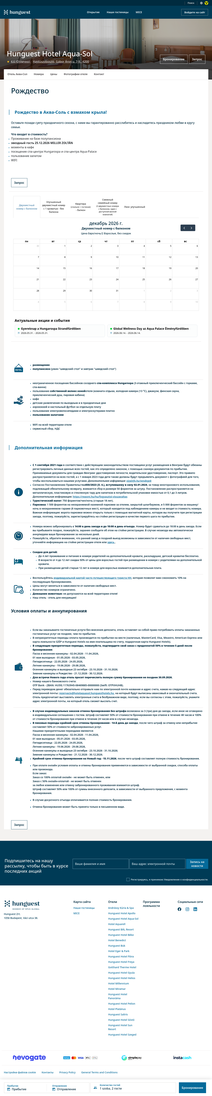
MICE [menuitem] (139, 12)
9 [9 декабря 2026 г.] (91, 257)
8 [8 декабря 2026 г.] (64, 257)
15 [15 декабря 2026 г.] (64, 268)
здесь (110, 542)
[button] (47, 1087)
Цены (53, 74)
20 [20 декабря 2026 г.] (196, 268)
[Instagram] (187, 909)
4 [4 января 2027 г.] (38, 301)
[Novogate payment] (29, 1058)
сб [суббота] (159, 241)
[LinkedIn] (195, 909)
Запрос (197, 59)
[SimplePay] (131, 1058)
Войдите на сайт (194, 12)
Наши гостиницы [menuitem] (118, 12)
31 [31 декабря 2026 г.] (117, 290)
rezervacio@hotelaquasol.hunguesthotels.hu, (87, 693)
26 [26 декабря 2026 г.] (170, 279)
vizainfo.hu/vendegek (138, 480)
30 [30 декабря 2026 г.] (91, 290)
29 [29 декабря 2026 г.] (64, 290)
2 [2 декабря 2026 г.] (91, 245)
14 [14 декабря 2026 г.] (38, 268)
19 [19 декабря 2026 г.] (170, 268)
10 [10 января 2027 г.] (196, 301)
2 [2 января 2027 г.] (170, 290)
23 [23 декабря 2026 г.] (91, 279)
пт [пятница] (132, 241)
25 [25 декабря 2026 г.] (143, 279)
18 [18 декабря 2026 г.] (143, 268)
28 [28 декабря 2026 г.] (38, 290)
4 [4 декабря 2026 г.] (144, 245)
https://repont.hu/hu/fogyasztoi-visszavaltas (100, 496)
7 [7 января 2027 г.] (117, 301)
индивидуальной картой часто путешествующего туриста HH (92, 577)
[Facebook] (179, 909)
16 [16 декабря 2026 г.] (91, 268)
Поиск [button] (191, 2)
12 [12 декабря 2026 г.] (170, 257)
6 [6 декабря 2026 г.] (197, 245)
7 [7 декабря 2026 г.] (38, 257)
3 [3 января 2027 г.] (197, 290)
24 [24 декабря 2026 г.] (117, 279)
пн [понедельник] (26, 241)
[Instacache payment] (182, 1058)
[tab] (26, 207)
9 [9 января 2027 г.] (170, 301)
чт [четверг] (105, 241)
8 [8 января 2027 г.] (144, 301)
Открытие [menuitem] (93, 12)
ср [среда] (79, 241)
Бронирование (173, 59)
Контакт (99, 74)
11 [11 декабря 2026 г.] (143, 257)
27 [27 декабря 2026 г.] (196, 279)
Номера (39, 74)
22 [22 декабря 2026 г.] (64, 279)
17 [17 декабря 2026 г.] (117, 268)
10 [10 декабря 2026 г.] (117, 257)
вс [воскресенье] (185, 241)
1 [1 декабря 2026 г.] (64, 245)
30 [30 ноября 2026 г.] (38, 245)
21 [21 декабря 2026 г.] (38, 279)
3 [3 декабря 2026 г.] (117, 245)
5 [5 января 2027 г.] (64, 301)
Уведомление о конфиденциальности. (186, 879)
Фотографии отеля (75, 74)
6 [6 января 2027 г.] (91, 301)
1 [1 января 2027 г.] (144, 290)
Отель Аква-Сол (17, 74)
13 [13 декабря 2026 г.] (196, 257)
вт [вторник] (53, 241)
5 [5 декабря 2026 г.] (170, 245)
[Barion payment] (80, 1058)
